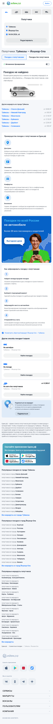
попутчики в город (14, 474)
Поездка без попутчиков (39, 57)
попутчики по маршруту (13, 577)
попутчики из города (12, 525)
